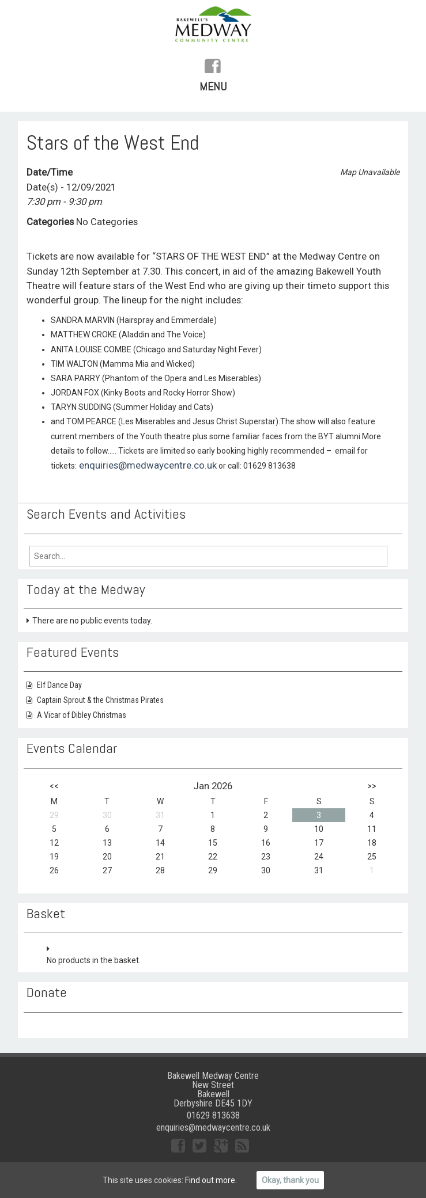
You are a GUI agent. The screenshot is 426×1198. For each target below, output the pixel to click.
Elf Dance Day (59, 685)
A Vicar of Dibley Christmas (81, 715)
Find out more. (211, 1180)
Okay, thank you (290, 1180)
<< (54, 786)
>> (371, 786)
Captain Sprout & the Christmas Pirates (100, 700)
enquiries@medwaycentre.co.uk (147, 465)
